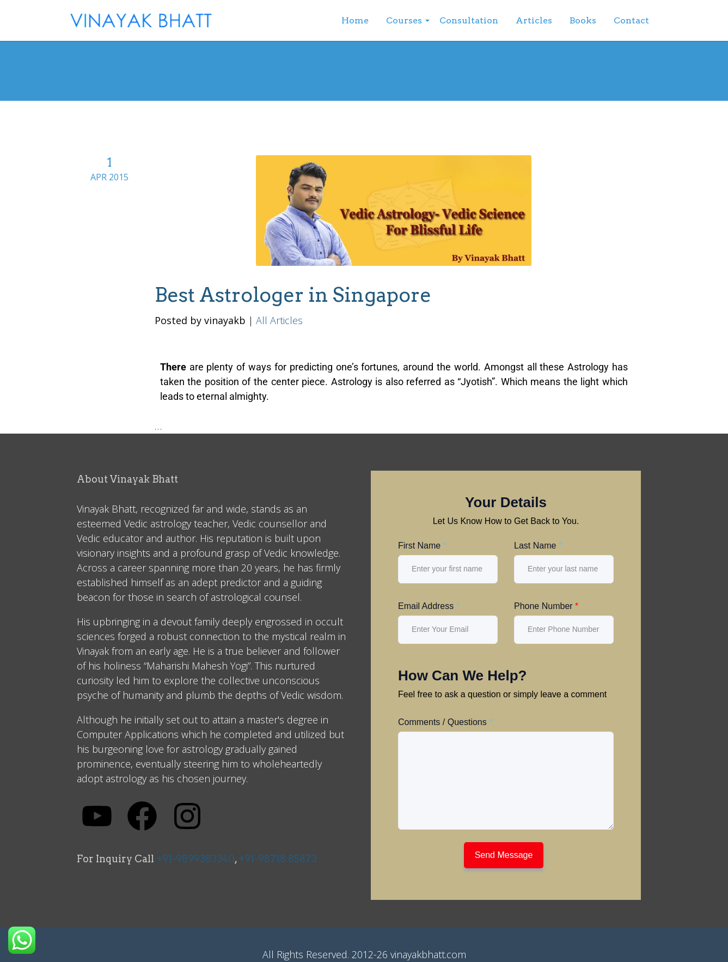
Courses (404, 20)
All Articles (279, 320)
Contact (631, 20)
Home (355, 20)
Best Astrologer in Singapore (293, 295)
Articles (534, 20)
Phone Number (546, 606)
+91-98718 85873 (277, 858)
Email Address (429, 606)
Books (583, 20)
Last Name (538, 545)
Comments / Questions (445, 722)
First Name (422, 545)
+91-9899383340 (195, 858)
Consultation (468, 20)
